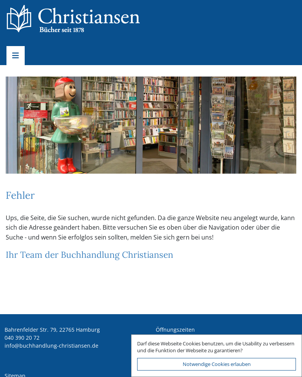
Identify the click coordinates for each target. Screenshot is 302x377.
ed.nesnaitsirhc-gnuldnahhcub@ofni (51, 345)
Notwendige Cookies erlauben (217, 364)
